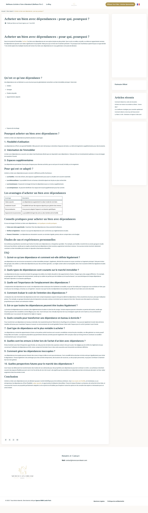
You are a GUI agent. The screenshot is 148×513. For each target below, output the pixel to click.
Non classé (10, 11)
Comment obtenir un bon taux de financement (127, 112)
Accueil (3, 11)
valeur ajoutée (37, 383)
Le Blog (48, 4)
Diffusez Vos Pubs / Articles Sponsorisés (120, 4)
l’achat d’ (25, 41)
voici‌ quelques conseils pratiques (47, 223)
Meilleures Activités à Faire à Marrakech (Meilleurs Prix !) (24, 4)
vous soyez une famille (78, 381)
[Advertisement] (55, 61)
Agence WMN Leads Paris (43, 500)
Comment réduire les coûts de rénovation (126, 102)
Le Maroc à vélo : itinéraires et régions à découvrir (128, 114)
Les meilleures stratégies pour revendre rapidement (129, 109)
